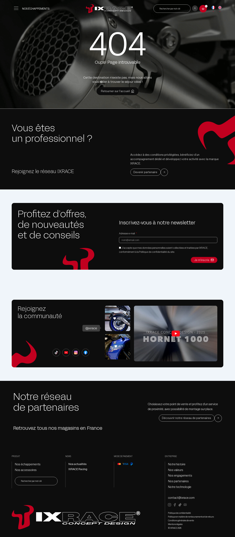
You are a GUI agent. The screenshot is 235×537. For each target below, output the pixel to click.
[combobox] (171, 8)
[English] (220, 7)
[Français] (213, 7)
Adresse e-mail (127, 233)
